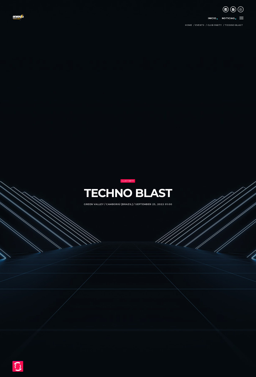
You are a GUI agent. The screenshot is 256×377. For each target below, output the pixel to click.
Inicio (212, 18)
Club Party (214, 25)
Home (188, 25)
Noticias (228, 18)
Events (199, 25)
